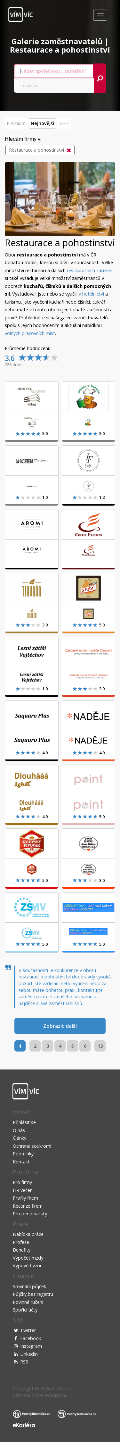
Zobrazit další (60, 1025)
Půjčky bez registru (33, 1294)
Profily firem (25, 1198)
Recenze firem (28, 1206)
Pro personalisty (30, 1214)
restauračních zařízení (89, 270)
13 (100, 1046)
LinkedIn (29, 1354)
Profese (21, 1242)
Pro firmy (22, 1182)
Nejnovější (42, 123)
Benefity (21, 1250)
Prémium (16, 123)
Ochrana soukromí (32, 1146)
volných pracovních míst (30, 333)
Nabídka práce (28, 1234)
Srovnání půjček (29, 1286)
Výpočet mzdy (28, 1258)
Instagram (31, 1346)
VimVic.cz (61, 1389)
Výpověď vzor (27, 1265)
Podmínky (23, 1154)
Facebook (30, 1338)
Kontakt (21, 1162)
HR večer (22, 1190)
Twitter (28, 1330)
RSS (24, 1362)
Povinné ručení (28, 1302)
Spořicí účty (25, 1310)
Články (19, 1138)
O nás (19, 1130)
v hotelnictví (91, 294)
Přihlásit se (24, 1122)
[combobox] (54, 71)
